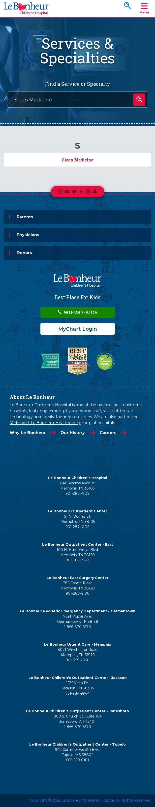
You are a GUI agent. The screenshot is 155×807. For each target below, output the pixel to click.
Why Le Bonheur (28, 432)
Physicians (28, 234)
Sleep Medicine (77, 159)
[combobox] (77, 99)
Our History (73, 432)
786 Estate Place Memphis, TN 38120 (77, 585)
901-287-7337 (77, 560)
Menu (144, 8)
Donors (24, 252)
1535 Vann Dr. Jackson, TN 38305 (78, 685)
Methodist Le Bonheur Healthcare (44, 422)
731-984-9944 (77, 693)
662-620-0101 (77, 760)
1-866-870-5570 (77, 627)
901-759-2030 (78, 660)
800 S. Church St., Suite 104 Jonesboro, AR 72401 (78, 719)
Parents (25, 217)
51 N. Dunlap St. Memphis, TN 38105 (78, 519)
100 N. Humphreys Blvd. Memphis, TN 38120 (78, 552)
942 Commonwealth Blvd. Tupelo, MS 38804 (77, 752)
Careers (108, 432)
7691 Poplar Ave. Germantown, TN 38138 (77, 619)
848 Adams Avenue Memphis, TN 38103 (77, 486)
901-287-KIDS (77, 312)
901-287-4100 (78, 593)
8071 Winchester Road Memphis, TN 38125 (77, 652)
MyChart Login (77, 329)
